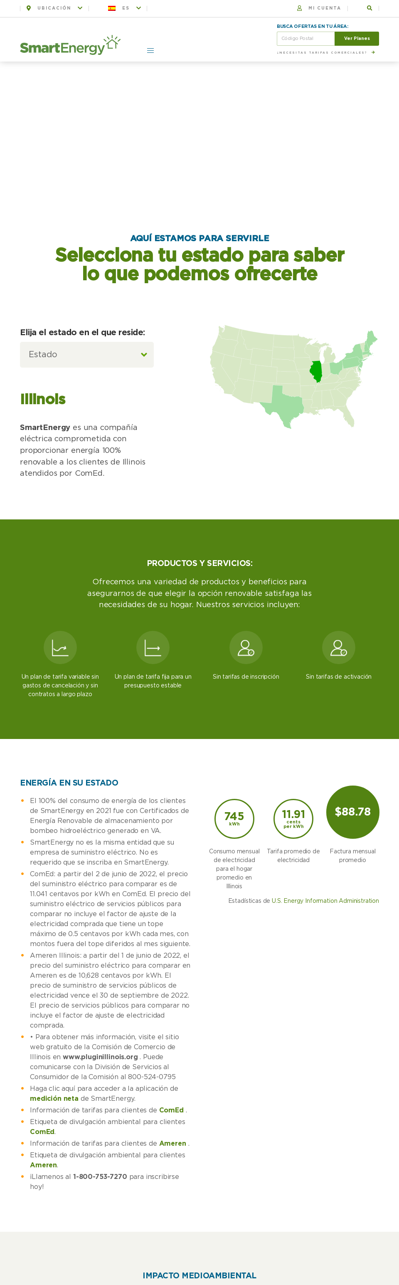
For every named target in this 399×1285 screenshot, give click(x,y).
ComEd (171, 1110)
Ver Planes (357, 38)
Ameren (172, 1143)
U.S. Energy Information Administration (325, 901)
